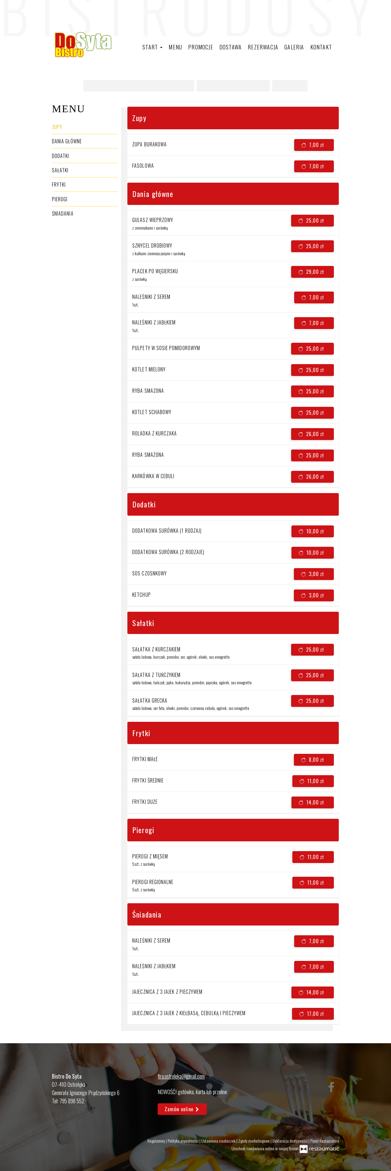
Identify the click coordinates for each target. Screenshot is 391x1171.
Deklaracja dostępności (290, 1140)
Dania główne (67, 141)
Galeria (294, 47)
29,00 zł (311, 272)
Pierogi (60, 199)
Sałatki (60, 170)
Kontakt (321, 47)
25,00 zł (311, 220)
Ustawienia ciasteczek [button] (218, 1140)
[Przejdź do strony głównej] (82, 44)
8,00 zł (313, 760)
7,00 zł (313, 144)
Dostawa (230, 47)
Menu (175, 47)
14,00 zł (312, 802)
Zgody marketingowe (254, 1140)
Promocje (200, 47)
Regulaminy (157, 1140)
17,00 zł (312, 1014)
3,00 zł (313, 573)
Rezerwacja (263, 47)
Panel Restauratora (324, 1140)
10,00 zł (312, 531)
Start (152, 47)
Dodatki (60, 155)
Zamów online (182, 1109)
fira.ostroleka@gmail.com (181, 1076)
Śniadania (63, 213)
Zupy (57, 127)
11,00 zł (312, 781)
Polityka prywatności (183, 1140)
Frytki (59, 184)
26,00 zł (311, 434)
